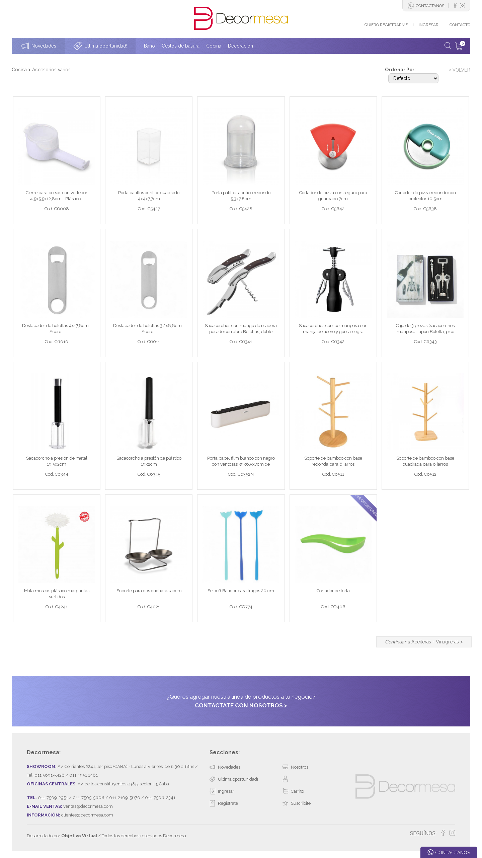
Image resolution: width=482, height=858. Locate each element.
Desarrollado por (62, 835)
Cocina (19, 69)
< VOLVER (459, 70)
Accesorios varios (51, 69)
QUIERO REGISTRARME (386, 24)
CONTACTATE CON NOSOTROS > (241, 705)
